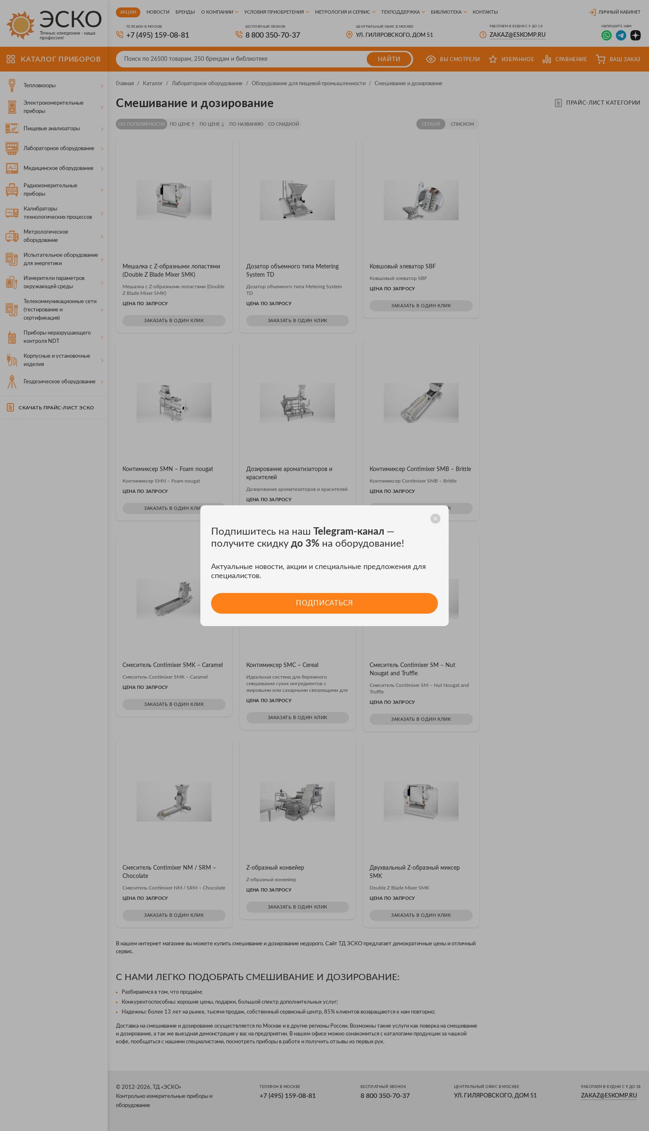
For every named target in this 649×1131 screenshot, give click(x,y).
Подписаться (324, 603)
